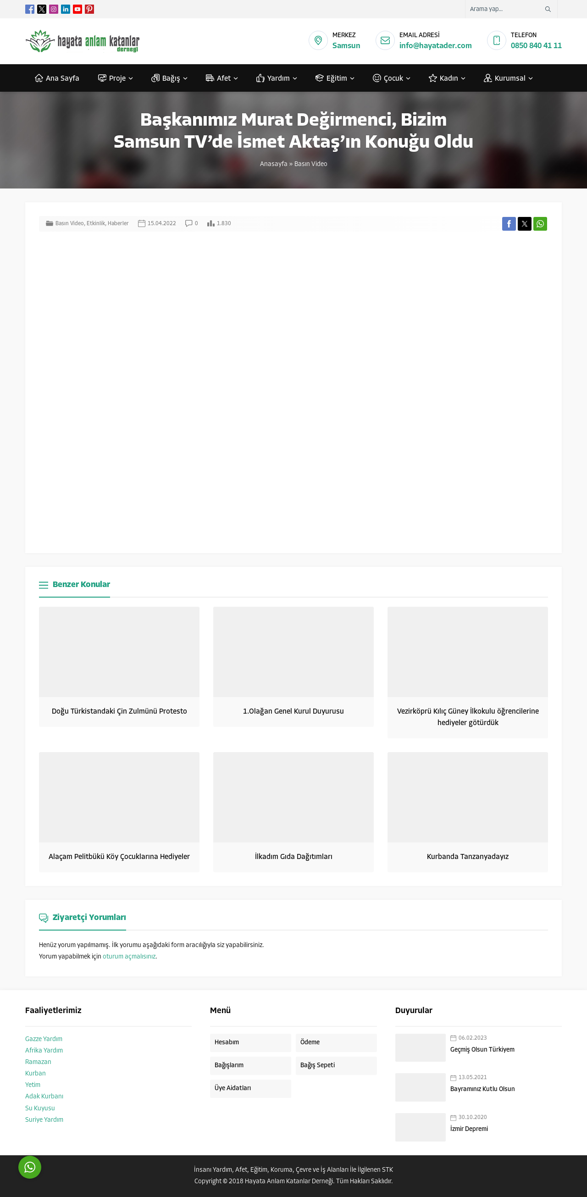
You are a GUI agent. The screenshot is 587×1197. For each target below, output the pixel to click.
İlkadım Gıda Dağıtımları (293, 857)
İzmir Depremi (469, 1129)
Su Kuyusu (40, 1108)
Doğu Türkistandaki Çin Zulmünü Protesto (119, 711)
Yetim (32, 1085)
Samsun (346, 46)
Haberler (118, 224)
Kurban (35, 1073)
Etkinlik (96, 224)
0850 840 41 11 (536, 46)
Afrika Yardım (44, 1050)
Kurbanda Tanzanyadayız (468, 857)
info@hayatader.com (435, 46)
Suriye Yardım (44, 1120)
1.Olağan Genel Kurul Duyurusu (293, 711)
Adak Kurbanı (44, 1096)
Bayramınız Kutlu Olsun (482, 1089)
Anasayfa (274, 164)
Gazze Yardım (43, 1039)
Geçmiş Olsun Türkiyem (482, 1050)
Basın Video (310, 164)
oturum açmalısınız (129, 956)
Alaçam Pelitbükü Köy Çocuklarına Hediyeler (119, 857)
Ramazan (38, 1062)
